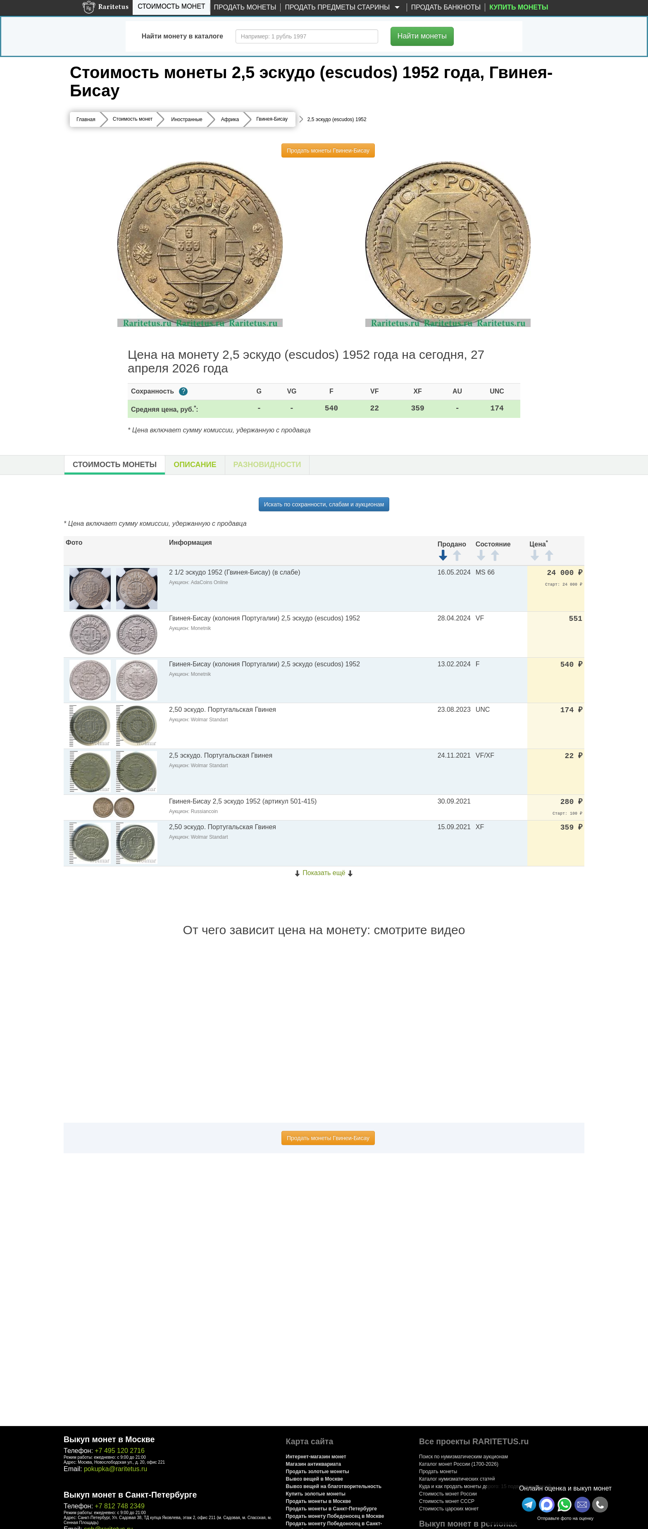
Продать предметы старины (343, 8)
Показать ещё (324, 872)
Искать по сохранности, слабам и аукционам (324, 504)
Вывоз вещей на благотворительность (334, 1486)
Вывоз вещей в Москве (314, 1479)
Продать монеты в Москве (318, 1501)
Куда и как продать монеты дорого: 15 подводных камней (485, 1486)
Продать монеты (245, 7)
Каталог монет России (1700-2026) (458, 1464)
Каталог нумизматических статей (457, 1479)
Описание (195, 464)
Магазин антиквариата (313, 1464)
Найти (422, 36)
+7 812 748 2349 (120, 1506)
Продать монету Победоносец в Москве (335, 1516)
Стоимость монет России (448, 1494)
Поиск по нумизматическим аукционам (463, 1457)
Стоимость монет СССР (446, 1501)
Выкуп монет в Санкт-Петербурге (130, 1494)
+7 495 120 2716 (120, 1450)
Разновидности (267, 464)
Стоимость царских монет (449, 1509)
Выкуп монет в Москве (109, 1439)
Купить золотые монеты (315, 1494)
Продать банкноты (446, 7)
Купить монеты (518, 7)
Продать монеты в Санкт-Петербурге (331, 1509)
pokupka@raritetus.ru (115, 1468)
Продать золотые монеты (317, 1471)
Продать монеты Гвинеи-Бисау (328, 150)
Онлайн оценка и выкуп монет (565, 1488)
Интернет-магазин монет (316, 1457)
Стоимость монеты (115, 464)
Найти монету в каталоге (182, 36)
